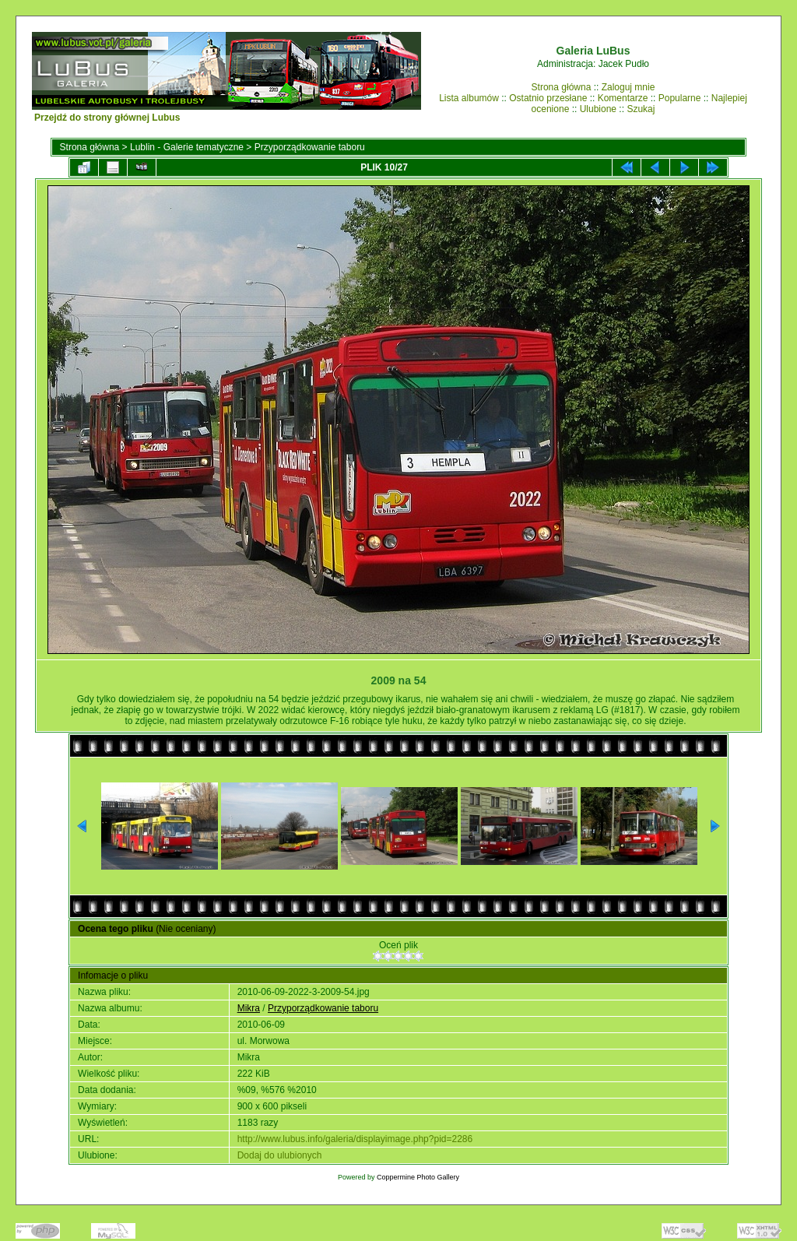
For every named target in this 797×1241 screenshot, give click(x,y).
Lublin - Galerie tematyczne (187, 147)
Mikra (248, 1008)
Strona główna (562, 87)
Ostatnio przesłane (548, 98)
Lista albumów (469, 98)
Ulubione (598, 109)
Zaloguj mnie (628, 87)
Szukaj (641, 109)
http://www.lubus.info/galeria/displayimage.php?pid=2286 (355, 1139)
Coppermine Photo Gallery (418, 1177)
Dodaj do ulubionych (279, 1155)
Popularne (679, 98)
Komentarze (623, 98)
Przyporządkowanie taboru (310, 147)
